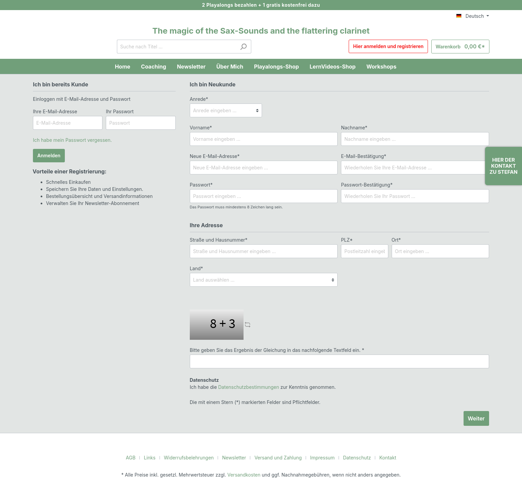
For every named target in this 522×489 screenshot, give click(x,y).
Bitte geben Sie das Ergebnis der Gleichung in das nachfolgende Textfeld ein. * (272, 350)
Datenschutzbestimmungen (245, 387)
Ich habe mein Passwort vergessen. (70, 139)
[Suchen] (246, 46)
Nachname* (353, 127)
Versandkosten (244, 474)
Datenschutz (353, 457)
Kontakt (382, 457)
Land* (196, 268)
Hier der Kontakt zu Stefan (503, 166)
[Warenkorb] (462, 46)
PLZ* (346, 239)
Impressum (319, 457)
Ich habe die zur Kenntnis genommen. (258, 383)
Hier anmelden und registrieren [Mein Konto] (393, 46)
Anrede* (198, 98)
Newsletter (235, 457)
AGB (137, 457)
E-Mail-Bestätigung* (362, 156)
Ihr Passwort (119, 111)
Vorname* (200, 127)
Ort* (396, 239)
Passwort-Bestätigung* (365, 184)
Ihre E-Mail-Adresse (54, 111)
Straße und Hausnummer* (217, 239)
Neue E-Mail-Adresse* (213, 156)
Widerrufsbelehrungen (193, 457)
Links (156, 457)
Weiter (476, 418)
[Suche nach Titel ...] (178, 46)
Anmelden (48, 155)
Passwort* (200, 184)
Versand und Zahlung (277, 457)
